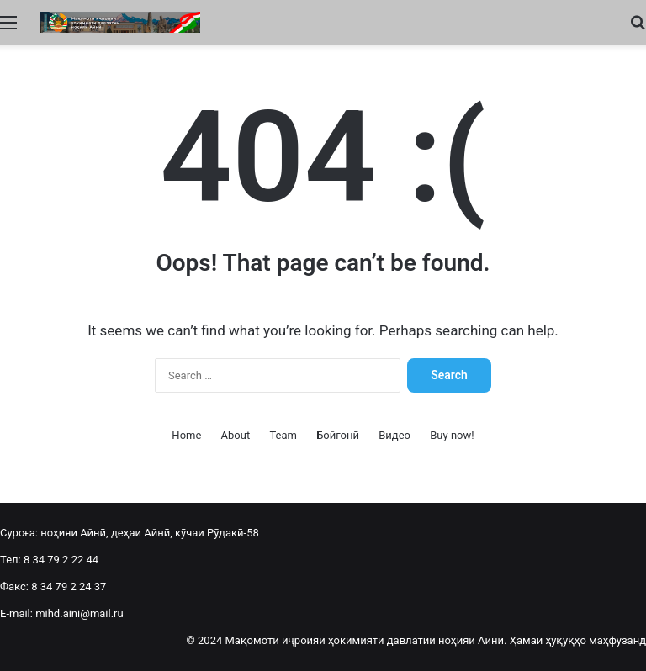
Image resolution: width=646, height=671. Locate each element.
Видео (394, 435)
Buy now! (452, 435)
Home (186, 435)
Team (283, 435)
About (236, 435)
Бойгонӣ (337, 435)
